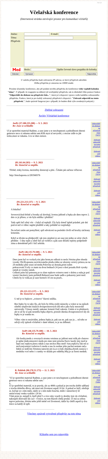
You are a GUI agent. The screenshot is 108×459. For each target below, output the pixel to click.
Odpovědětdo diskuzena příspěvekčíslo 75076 (96, 263)
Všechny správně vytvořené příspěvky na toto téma (54, 418)
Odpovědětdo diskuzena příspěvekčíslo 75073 (96, 134)
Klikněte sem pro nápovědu (54, 439)
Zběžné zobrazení (54, 115)
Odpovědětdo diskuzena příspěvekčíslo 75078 (96, 302)
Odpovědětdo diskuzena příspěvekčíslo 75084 (96, 381)
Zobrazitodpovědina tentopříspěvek (96, 148)
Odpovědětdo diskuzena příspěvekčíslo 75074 (96, 174)
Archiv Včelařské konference (54, 120)
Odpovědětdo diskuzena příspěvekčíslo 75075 (96, 213)
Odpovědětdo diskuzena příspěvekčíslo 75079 (96, 342)
